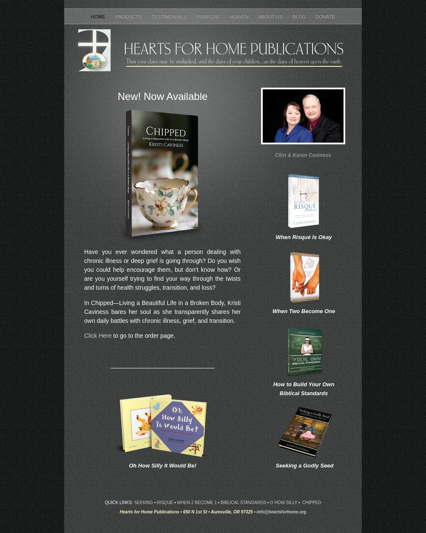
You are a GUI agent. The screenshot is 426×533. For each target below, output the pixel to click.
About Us (271, 16)
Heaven (240, 16)
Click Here (98, 335)
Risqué (165, 502)
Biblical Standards (243, 502)
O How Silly (283, 502)
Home (99, 16)
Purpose (208, 16)
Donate (325, 16)
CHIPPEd (311, 502)
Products (129, 16)
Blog (300, 16)
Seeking (143, 502)
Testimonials (170, 16)
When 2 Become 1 (196, 502)
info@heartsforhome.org (281, 512)
